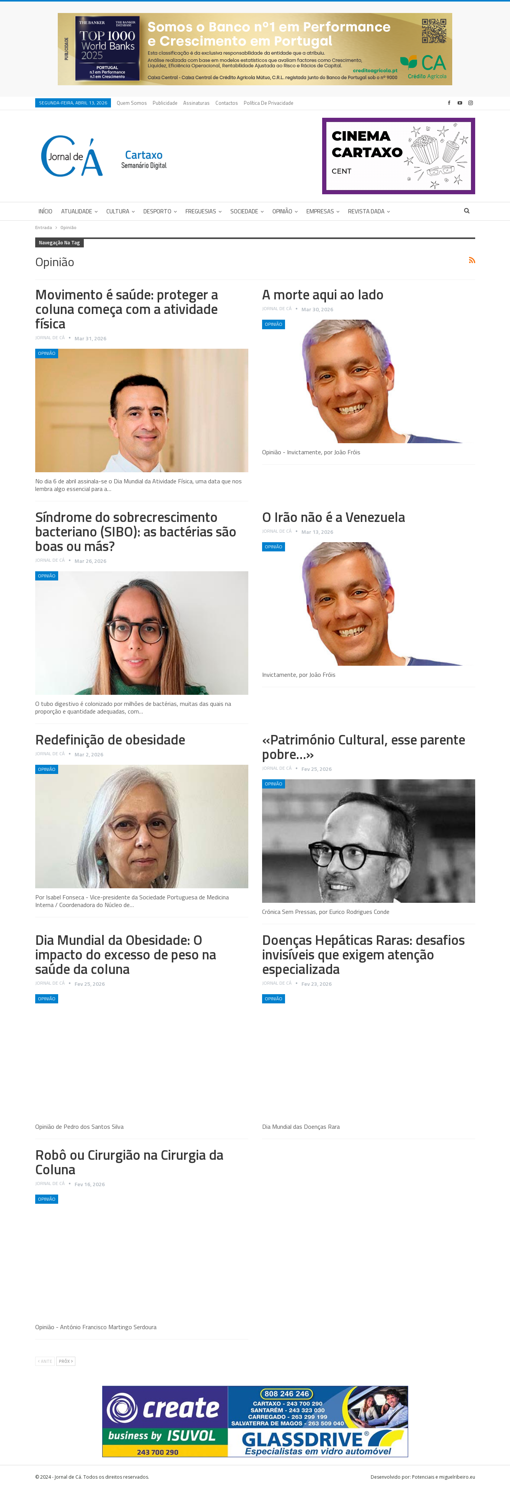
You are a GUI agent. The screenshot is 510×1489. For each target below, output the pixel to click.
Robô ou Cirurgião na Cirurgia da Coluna (129, 1162)
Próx (66, 1361)
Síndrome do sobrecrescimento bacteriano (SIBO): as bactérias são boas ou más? (135, 531)
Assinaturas (196, 103)
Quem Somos (132, 103)
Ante (45, 1361)
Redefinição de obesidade (110, 739)
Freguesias (201, 211)
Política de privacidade (268, 103)
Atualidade (76, 211)
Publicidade (165, 103)
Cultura (117, 211)
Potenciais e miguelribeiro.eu (443, 1477)
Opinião (282, 211)
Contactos (226, 103)
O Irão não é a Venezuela (333, 516)
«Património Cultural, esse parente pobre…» (363, 746)
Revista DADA (366, 211)
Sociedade (244, 211)
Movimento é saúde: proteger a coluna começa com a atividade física (126, 309)
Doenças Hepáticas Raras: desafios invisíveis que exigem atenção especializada (363, 954)
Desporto (157, 211)
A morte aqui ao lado (323, 294)
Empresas (320, 211)
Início (45, 211)
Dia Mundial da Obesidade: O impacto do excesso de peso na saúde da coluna (125, 954)
